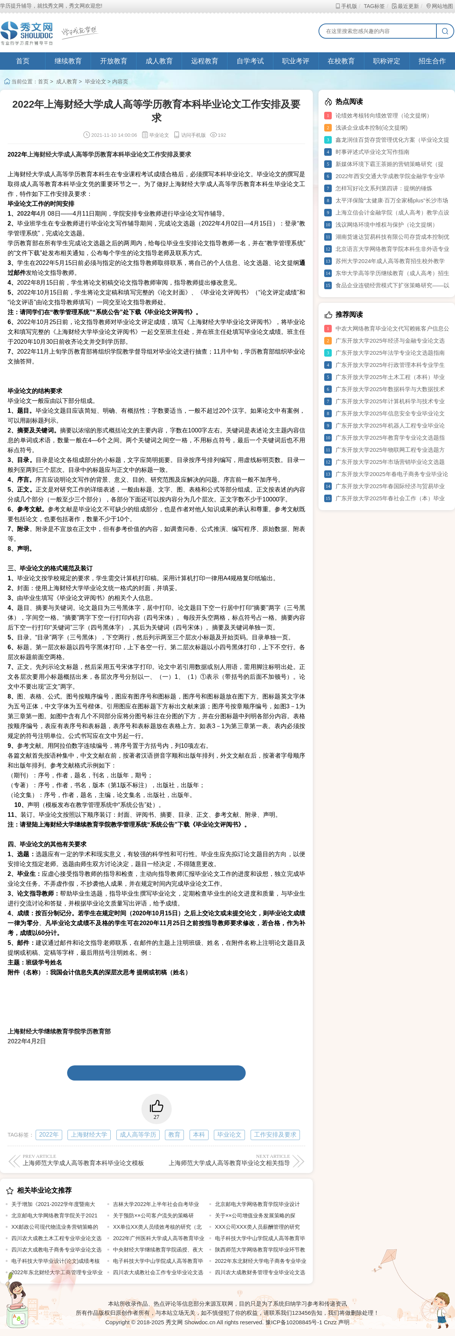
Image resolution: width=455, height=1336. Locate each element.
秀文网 (174, 1322)
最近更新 (405, 6)
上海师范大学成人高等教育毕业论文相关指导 (224, 1160)
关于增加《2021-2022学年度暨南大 (53, 1204)
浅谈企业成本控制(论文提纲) (372, 127)
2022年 (49, 1134)
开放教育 (113, 61)
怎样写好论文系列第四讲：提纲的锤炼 (384, 188)
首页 (23, 61)
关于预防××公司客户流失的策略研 (153, 1215)
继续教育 (68, 61)
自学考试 (250, 61)
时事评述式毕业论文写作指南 (373, 152)
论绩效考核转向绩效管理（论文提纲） (384, 115)
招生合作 (432, 61)
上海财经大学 (89, 1134)
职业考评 (295, 61)
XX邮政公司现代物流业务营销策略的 (54, 1227)
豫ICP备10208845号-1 (293, 1322)
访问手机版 (189, 135)
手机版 (346, 6)
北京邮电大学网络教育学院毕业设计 (257, 1204)
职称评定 (386, 61)
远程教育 (204, 61)
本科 (199, 1134)
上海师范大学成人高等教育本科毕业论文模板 (88, 1160)
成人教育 (159, 61)
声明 (344, 1322)
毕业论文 (95, 81)
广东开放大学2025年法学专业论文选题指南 (390, 352)
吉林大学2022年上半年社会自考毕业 (156, 1204)
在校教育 (341, 61)
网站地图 (439, 6)
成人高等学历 (138, 1134)
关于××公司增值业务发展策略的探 (255, 1215)
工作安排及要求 (275, 1134)
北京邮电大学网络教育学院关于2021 (54, 1215)
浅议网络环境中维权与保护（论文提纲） (387, 224)
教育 (174, 1134)
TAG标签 (374, 6)
